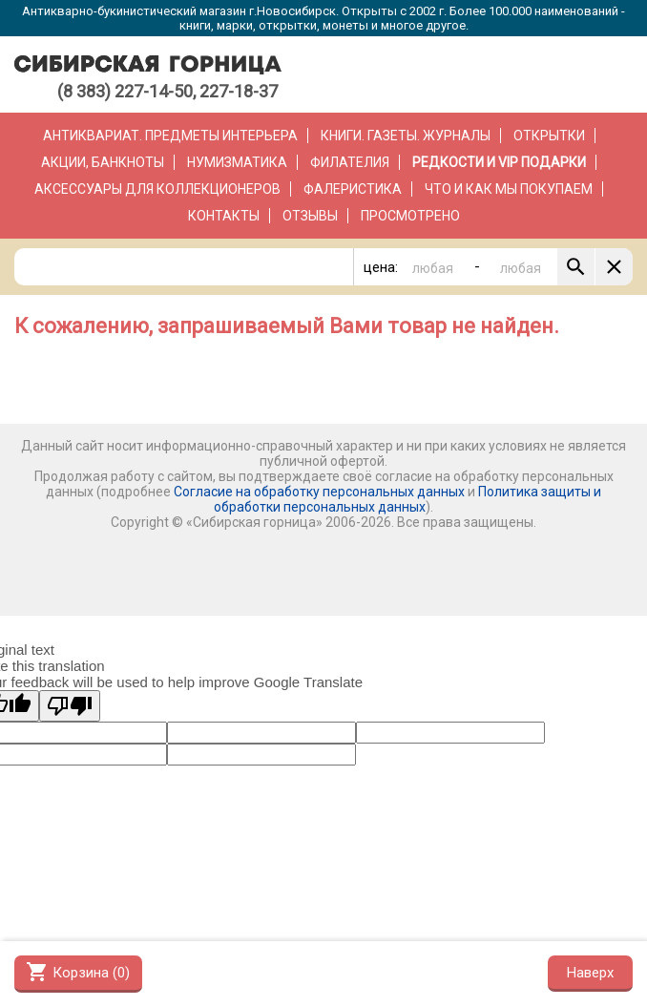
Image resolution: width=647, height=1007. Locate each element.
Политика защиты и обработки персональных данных (407, 499)
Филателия (349, 162)
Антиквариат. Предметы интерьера (170, 135)
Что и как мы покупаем (509, 189)
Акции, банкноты (102, 162)
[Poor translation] (69, 706)
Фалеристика (352, 189)
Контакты (224, 215)
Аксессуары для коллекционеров (157, 189)
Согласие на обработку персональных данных (319, 491)
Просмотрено (410, 215)
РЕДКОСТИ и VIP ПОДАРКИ (499, 162)
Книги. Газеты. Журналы (405, 135)
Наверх (590, 972)
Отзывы (310, 215)
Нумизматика (237, 162)
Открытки (549, 135)
